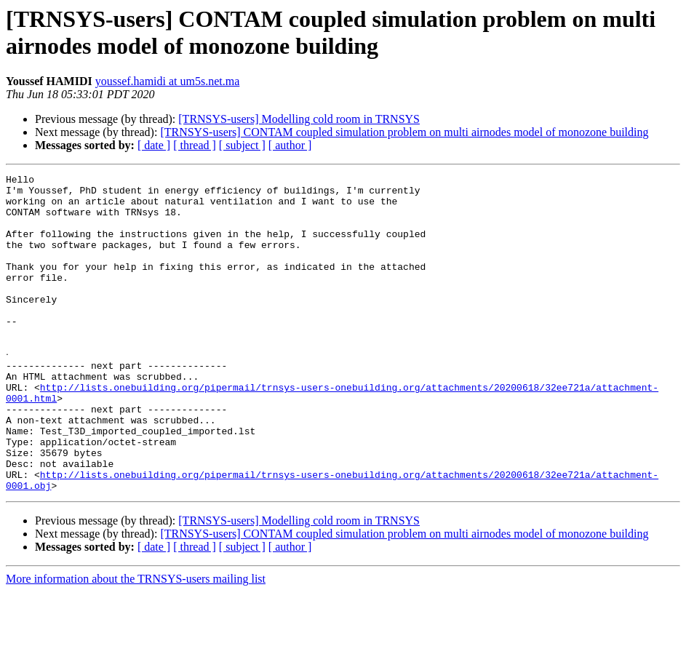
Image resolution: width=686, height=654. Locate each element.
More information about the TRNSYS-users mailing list (136, 641)
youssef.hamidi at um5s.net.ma (167, 81)
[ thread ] (194, 145)
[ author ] (290, 145)
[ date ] (153, 145)
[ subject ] (242, 145)
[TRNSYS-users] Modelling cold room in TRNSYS (299, 119)
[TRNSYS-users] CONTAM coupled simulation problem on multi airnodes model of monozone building (404, 132)
